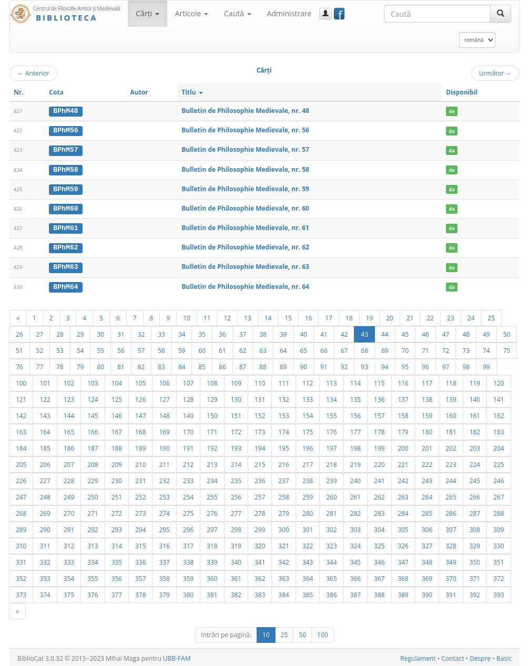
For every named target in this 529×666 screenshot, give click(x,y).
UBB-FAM (177, 656)
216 (283, 462)
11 (207, 315)
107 (188, 381)
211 (164, 462)
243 (427, 478)
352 (21, 576)
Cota (56, 92)
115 (379, 381)
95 (405, 364)
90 (304, 364)
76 (19, 364)
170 (188, 429)
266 (475, 495)
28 (60, 332)
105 (140, 381)
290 (44, 527)
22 (430, 315)
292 (92, 527)
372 (498, 576)
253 (164, 495)
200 (403, 446)
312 (69, 543)
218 (331, 462)
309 (498, 527)
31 (121, 332)
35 (202, 332)
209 (116, 462)
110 (260, 381)
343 (307, 560)
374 (44, 592)
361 (236, 576)
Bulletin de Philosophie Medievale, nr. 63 (245, 265)
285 (427, 511)
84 (182, 364)
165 (69, 429)
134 (331, 397)
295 (164, 527)
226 (21, 478)
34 (182, 332)
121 (21, 397)
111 (283, 381)
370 (450, 576)
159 (427, 413)
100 (21, 381)
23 (450, 315)
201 (427, 446)
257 (260, 495)
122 (44, 397)
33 (161, 332)
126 (140, 397)
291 (69, 527)
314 (116, 543)
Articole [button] (191, 13)
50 (507, 332)
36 (222, 332)
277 (236, 511)
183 (498, 429)
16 (308, 315)
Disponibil (461, 92)
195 (283, 446)
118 (450, 381)
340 (236, 560)
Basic (504, 656)
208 (92, 462)
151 (236, 413)
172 (236, 429)
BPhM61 (65, 227)
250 (92, 495)
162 (498, 413)
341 (260, 560)
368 (403, 576)
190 (164, 446)
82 (141, 364)
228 (69, 478)
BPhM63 (65, 265)
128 (188, 397)
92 (344, 364)
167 (116, 429)
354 (69, 576)
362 (260, 576)
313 (92, 543)
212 (188, 462)
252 (140, 495)
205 (21, 462)
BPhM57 (65, 149)
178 (379, 429)
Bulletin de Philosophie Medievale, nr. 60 (245, 207)
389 (403, 592)
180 (427, 429)
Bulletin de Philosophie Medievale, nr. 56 (245, 130)
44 (385, 332)
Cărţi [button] (147, 13)
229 (92, 478)
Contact (452, 656)
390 (427, 592)
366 (355, 576)
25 (491, 315)
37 (243, 332)
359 (188, 576)
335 (116, 560)
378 (140, 592)
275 (188, 511)
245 (475, 478)
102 (69, 381)
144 (69, 413)
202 (450, 446)
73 (466, 348)
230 (116, 478)
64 (283, 348)
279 (283, 511)
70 (405, 348)
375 (69, 592)
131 (260, 397)
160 (450, 413)
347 (403, 560)
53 (60, 348)
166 (92, 429)
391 (450, 592)
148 (164, 413)
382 (236, 592)
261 (355, 495)
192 (212, 446)
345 (355, 560)
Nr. (19, 92)
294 (140, 527)
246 (498, 478)
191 (188, 446)
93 (364, 364)
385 (307, 592)
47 (446, 332)
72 (446, 348)
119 (475, 381)
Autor (139, 92)
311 (44, 543)
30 (100, 332)
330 (498, 543)
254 (188, 495)
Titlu (192, 92)
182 (475, 429)
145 (92, 413)
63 (263, 348)
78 (60, 364)
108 (212, 381)
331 (21, 560)
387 (355, 592)
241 (379, 478)
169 (164, 429)
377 (116, 592)
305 (403, 527)
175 (307, 429)
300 (283, 527)
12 (227, 315)
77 (40, 364)
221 (403, 462)
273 (140, 511)
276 (212, 511)
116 (403, 381)
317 (188, 543)
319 (236, 543)
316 (164, 543)
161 (475, 413)
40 (304, 332)
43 (364, 332)
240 (355, 478)
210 (140, 462)
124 (92, 397)
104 (116, 381)
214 (236, 462)
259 (307, 495)
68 (364, 348)
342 (283, 560)
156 (355, 413)
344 (331, 560)
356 (116, 576)
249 (69, 495)
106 (164, 381)
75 (507, 348)
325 (379, 543)
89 (283, 364)
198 (355, 446)
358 (164, 576)
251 (116, 495)
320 (260, 543)
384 (283, 592)
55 (100, 348)
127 (164, 397)
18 (349, 315)
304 (379, 527)
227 (44, 478)
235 (236, 478)
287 (475, 511)
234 (212, 478)
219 (355, 462)
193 (236, 446)
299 (260, 527)
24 (471, 315)
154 (307, 413)
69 (385, 348)
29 (80, 332)
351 (498, 560)
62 (243, 348)
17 (328, 315)
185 (44, 446)
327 (427, 543)
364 (307, 576)
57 (141, 348)
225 (498, 462)
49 (486, 332)
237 (283, 478)
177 (355, 429)
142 (21, 413)
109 (236, 381)
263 (403, 495)
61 (222, 348)
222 (427, 462)
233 (188, 478)
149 (188, 413)
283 (379, 511)
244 (450, 478)
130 (236, 397)
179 (403, 429)
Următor (495, 73)
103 (92, 381)
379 (164, 592)
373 (21, 592)
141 (498, 397)
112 (307, 381)
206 (44, 462)
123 (69, 397)
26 (19, 332)
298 (236, 527)
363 (283, 576)
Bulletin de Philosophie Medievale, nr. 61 (245, 226)
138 (427, 397)
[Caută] (500, 14)
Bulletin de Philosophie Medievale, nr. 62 (245, 246)
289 (21, 527)
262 (379, 495)
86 (222, 364)
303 (355, 527)
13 (247, 315)
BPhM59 (65, 188)
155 (331, 413)
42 (344, 332)
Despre (480, 656)
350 (475, 560)
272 (116, 511)
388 (379, 592)
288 (498, 511)
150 (212, 413)
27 (40, 332)
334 (92, 560)
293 (116, 527)
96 (425, 364)
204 (498, 446)
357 (140, 576)
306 (427, 527)
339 (212, 560)
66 (324, 348)
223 (450, 462)
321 (283, 543)
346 (379, 560)
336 (140, 560)
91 (324, 364)
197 (331, 446)
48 (466, 332)
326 (403, 543)
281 (331, 511)
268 (21, 511)
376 (92, 592)
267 (498, 495)
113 (331, 381)
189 (140, 446)
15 (288, 315)
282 (355, 511)
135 (355, 397)
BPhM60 (65, 207)
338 (188, 560)
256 (236, 495)
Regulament (417, 656)
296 (188, 527)
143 (44, 413)
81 (121, 364)
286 (450, 511)
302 (331, 527)
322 (307, 543)
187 (92, 446)
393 (498, 592)
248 (44, 495)
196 (307, 446)
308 (475, 527)
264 (427, 495)
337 (164, 560)
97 (446, 364)
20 (389, 315)
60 (202, 348)
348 (427, 560)
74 (486, 348)
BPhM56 (65, 130)
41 (324, 332)
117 (427, 381)
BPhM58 (65, 168)
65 (304, 348)
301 (307, 527)
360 (212, 576)
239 (331, 478)
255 (212, 495)
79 (80, 364)
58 (161, 348)
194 (260, 446)
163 (21, 429)
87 (243, 364)
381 (212, 592)
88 (263, 364)
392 (475, 592)
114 (355, 381)
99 (486, 364)
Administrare (289, 13)
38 (263, 332)
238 (307, 478)
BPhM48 (65, 111)
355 (92, 576)
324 (355, 543)
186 (69, 446)
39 (283, 332)
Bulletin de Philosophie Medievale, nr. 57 (245, 149)
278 (260, 511)
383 (260, 592)
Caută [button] (237, 13)
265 (450, 495)
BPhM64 (65, 284)
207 (69, 462)
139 (450, 397)
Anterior (33, 73)
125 (116, 397)
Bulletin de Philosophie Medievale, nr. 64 (245, 284)
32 (141, 332)
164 (44, 429)
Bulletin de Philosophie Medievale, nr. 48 (245, 110)
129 (212, 397)
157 (379, 413)
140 (475, 397)
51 (19, 348)
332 (44, 560)
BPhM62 (65, 246)
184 (21, 446)
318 (212, 543)
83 (161, 364)
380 (188, 592)
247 (21, 495)
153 (283, 413)
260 (331, 495)
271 (92, 511)
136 (379, 397)
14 (268, 315)
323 (331, 543)
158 (403, 413)
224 (475, 462)
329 (475, 543)
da (452, 111)
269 (44, 511)
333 (69, 560)
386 (331, 592)
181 (450, 429)
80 (100, 364)
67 (344, 348)
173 (260, 429)
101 (44, 381)
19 (369, 315)
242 (403, 478)
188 (116, 446)
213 (212, 462)
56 (121, 348)
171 (212, 429)
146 (116, 413)
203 (475, 446)
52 (40, 348)
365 (331, 576)
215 (260, 462)
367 (379, 576)
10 (186, 315)
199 (379, 446)
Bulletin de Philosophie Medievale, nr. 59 (245, 187)
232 (164, 478)
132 (283, 397)
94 (385, 364)
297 (212, 527)
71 (425, 348)
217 (307, 462)
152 (260, 413)
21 (410, 315)
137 (403, 397)
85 (202, 364)
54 (80, 348)
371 (475, 576)
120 (498, 381)
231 (140, 478)
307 (450, 527)
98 (466, 364)
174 (283, 429)
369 (427, 576)
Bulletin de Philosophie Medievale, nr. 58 (245, 168)
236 (260, 478)
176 (331, 429)
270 (69, 511)
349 (450, 560)
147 (140, 413)
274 (164, 511)
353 (44, 576)
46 (425, 332)
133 (307, 397)
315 (140, 543)
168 (140, 429)
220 (379, 462)
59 (182, 348)
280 (307, 511)
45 (405, 332)
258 (283, 495)
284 (403, 511)
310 (21, 543)
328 (450, 543)
